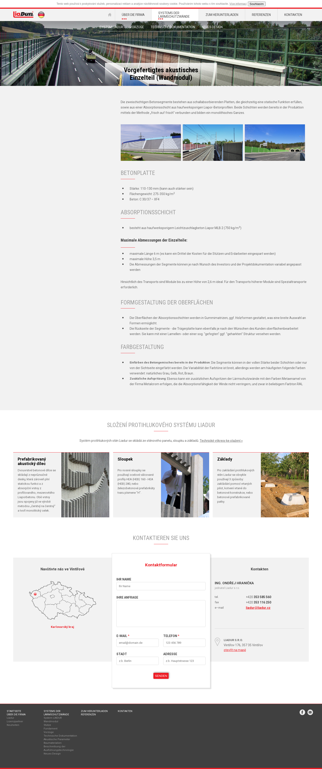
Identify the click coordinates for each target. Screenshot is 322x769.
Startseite (14, 711)
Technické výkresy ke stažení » (221, 440)
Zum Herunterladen (94, 711)
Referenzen (88, 714)
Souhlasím (257, 4)
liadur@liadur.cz (258, 608)
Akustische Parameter (57, 739)
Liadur (10, 717)
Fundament (50, 728)
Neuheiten (13, 725)
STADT (121, 654)
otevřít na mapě (235, 650)
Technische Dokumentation (173, 27)
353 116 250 (258, 602)
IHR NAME (123, 579)
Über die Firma (16, 714)
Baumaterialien (53, 742)
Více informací (238, 3)
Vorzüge (137, 27)
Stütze (47, 725)
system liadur (111, 27)
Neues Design (212, 27)
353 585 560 (258, 597)
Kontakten (125, 711)
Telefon (171, 636)
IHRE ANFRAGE (127, 597)
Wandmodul (51, 721)
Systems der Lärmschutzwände (56, 713)
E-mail (122, 636)
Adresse (170, 654)
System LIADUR (53, 717)
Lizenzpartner (15, 721)
